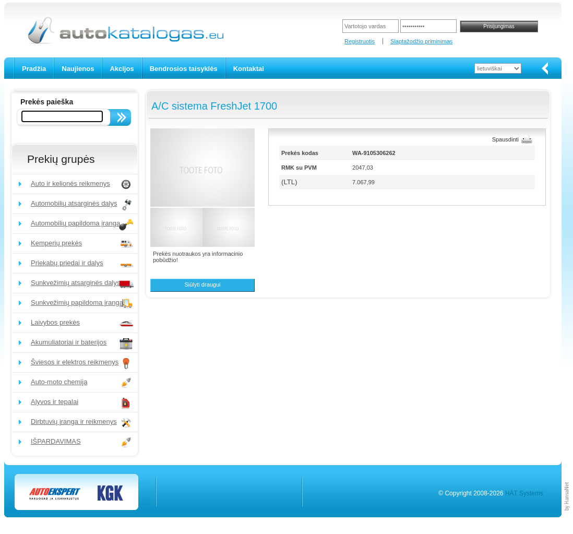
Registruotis (359, 41)
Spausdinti (505, 139)
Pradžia (34, 69)
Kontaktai (248, 69)
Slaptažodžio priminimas (421, 41)
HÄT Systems (524, 493)
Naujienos (78, 69)
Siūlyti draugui (202, 284)
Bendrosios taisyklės (184, 69)
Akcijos (122, 69)
